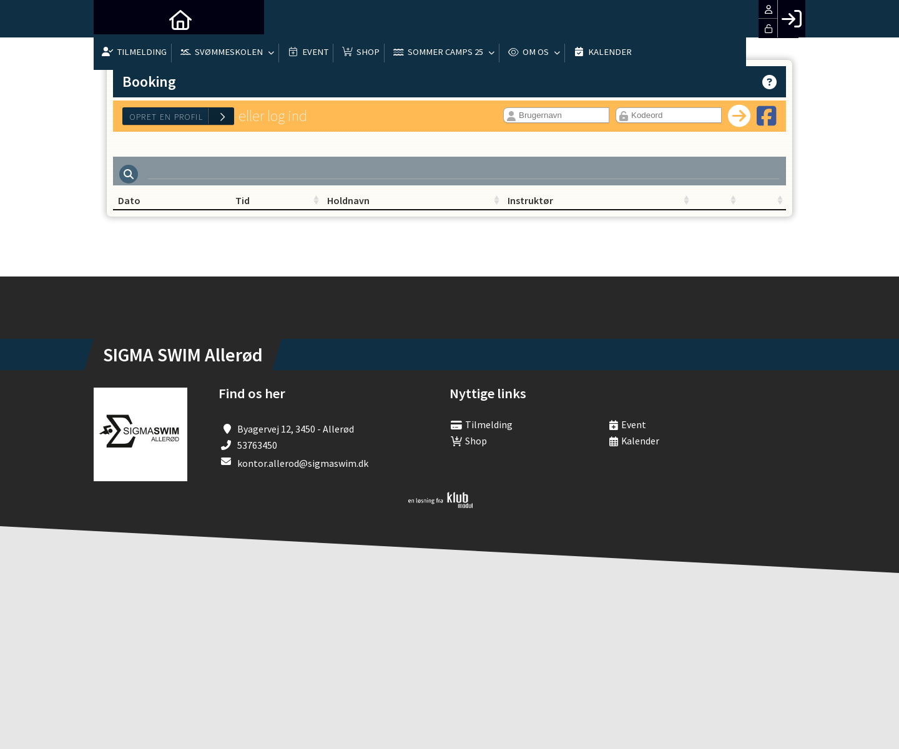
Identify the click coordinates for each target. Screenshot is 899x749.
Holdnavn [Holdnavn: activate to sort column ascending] (363, 204)
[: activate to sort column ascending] (618, 205)
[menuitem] (112, 18)
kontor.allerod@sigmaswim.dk (302, 467)
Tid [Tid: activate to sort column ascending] (237, 204)
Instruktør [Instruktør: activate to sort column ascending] (477, 204)
